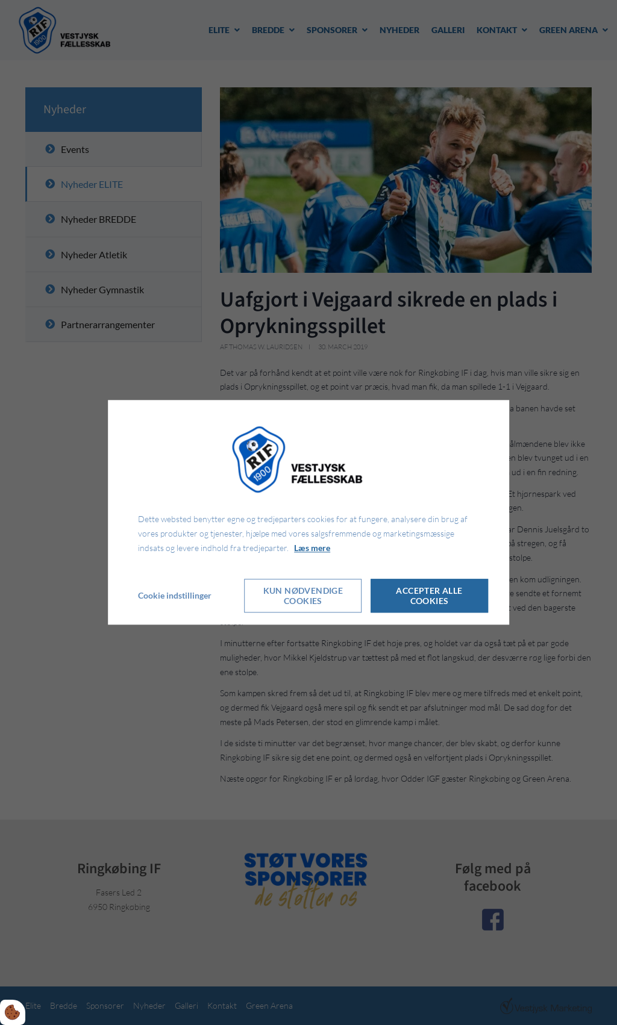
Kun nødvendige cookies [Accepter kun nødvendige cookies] (303, 596)
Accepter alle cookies (429, 596)
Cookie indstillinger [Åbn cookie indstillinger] (174, 596)
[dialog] (308, 512)
